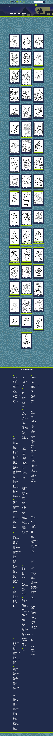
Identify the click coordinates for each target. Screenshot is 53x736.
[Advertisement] (26, 25)
